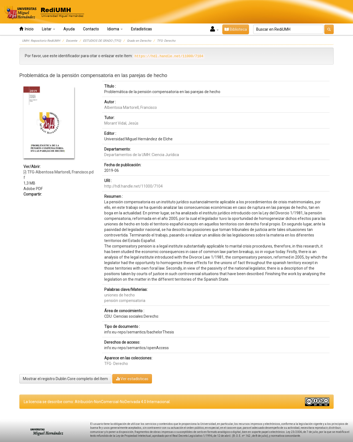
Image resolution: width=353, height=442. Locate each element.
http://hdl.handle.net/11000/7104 (133, 186)
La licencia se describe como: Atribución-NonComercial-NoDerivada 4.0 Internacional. (97, 401)
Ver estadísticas (132, 378)
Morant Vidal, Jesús (121, 123)
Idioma (115, 29)
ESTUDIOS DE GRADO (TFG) (102, 41)
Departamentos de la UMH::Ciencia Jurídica (141, 154)
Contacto (91, 29)
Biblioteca (235, 29)
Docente (71, 41)
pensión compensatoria (124, 300)
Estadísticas (141, 29)
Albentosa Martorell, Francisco (130, 107)
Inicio (26, 29)
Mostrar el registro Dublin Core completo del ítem (65, 379)
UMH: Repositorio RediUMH (41, 41)
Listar (48, 29)
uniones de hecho (119, 295)
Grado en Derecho (139, 41)
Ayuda (69, 29)
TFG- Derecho (166, 41)
